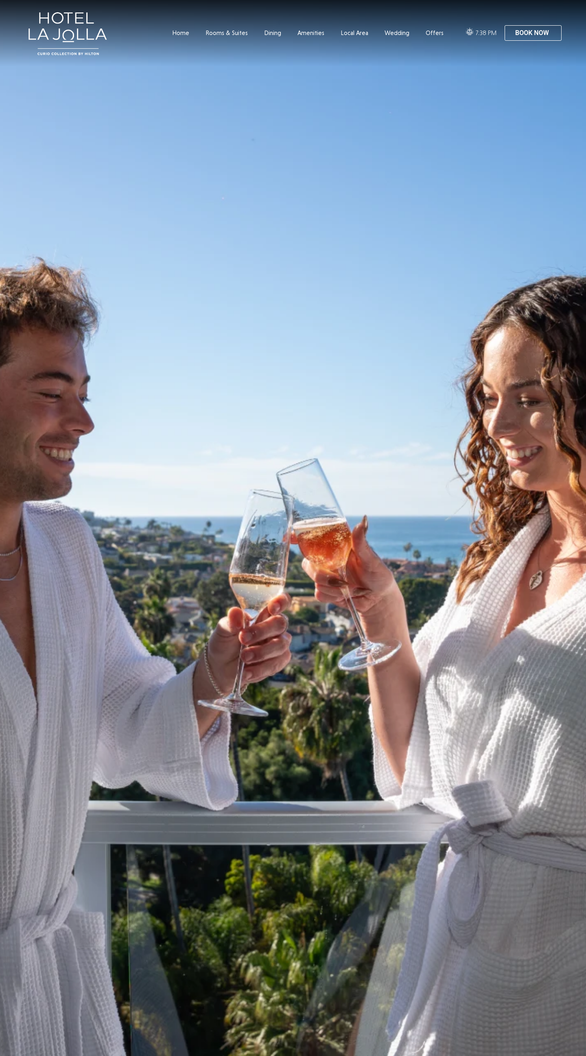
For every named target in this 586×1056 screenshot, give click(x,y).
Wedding (397, 33)
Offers (435, 33)
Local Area (354, 33)
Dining (272, 33)
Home (180, 33)
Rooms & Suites (227, 33)
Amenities (310, 33)
